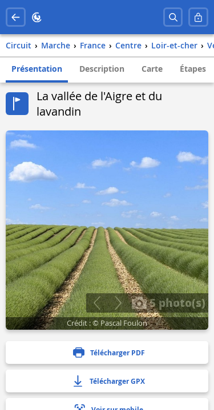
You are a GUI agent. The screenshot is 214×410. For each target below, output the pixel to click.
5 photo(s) (168, 302)
